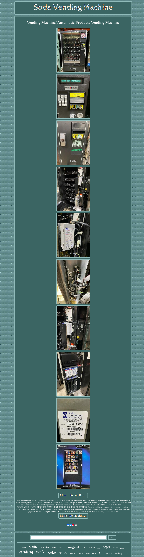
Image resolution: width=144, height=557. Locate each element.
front (24, 547)
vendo (62, 552)
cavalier (44, 547)
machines (108, 553)
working (118, 553)
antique (122, 548)
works (88, 553)
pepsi (106, 547)
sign (98, 548)
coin (94, 553)
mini (54, 548)
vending (26, 551)
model (92, 547)
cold (84, 547)
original (73, 547)
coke (52, 552)
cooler (115, 548)
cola (41, 552)
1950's (80, 553)
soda (33, 546)
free (101, 553)
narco (62, 547)
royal (126, 553)
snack (72, 553)
